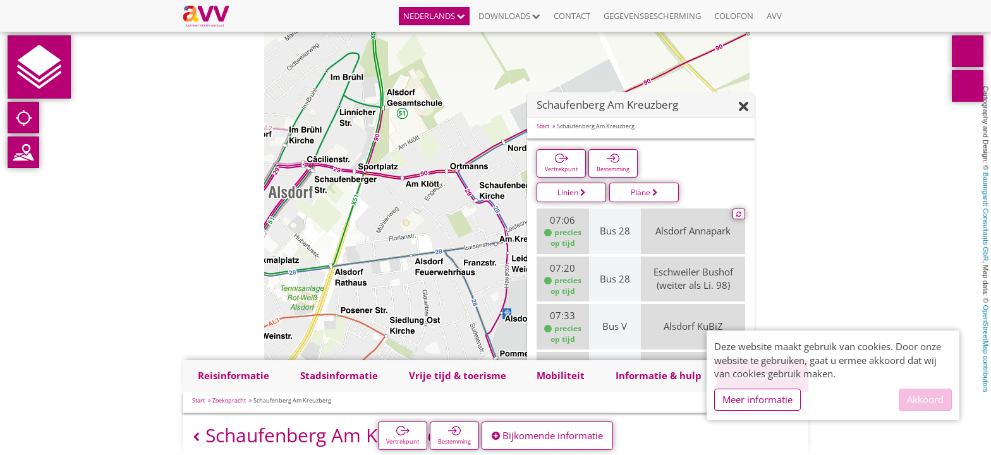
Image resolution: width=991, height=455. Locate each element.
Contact (572, 15)
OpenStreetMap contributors (986, 348)
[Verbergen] (743, 107)
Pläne (644, 192)
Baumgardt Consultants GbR (986, 217)
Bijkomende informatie (547, 435)
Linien (571, 192)
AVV (774, 15)
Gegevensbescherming (652, 15)
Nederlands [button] (434, 15)
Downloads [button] (509, 15)
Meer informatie (757, 399)
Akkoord (925, 399)
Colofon (733, 15)
